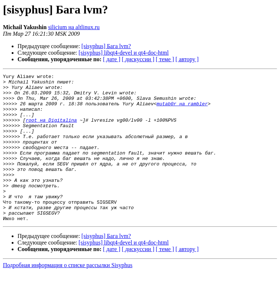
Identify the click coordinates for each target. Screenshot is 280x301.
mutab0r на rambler (181, 110)
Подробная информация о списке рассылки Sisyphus (67, 295)
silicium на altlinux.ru (74, 27)
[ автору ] (186, 59)
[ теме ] (165, 59)
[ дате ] (111, 59)
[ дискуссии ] (138, 59)
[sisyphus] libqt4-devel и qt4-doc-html (124, 53)
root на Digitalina (51, 129)
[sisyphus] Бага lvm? (106, 46)
